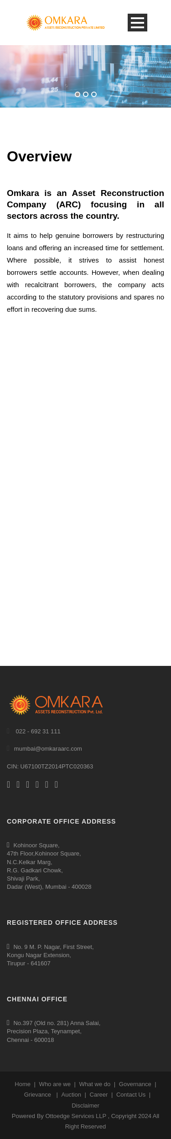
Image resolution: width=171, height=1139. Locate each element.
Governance (135, 1084)
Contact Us (130, 1094)
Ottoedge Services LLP (75, 1116)
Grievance (37, 1094)
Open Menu (137, 22)
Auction (71, 1094)
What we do (95, 1084)
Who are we (55, 1084)
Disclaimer (85, 1105)
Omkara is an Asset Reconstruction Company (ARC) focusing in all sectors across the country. (85, 204)
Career (99, 1094)
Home (23, 1084)
